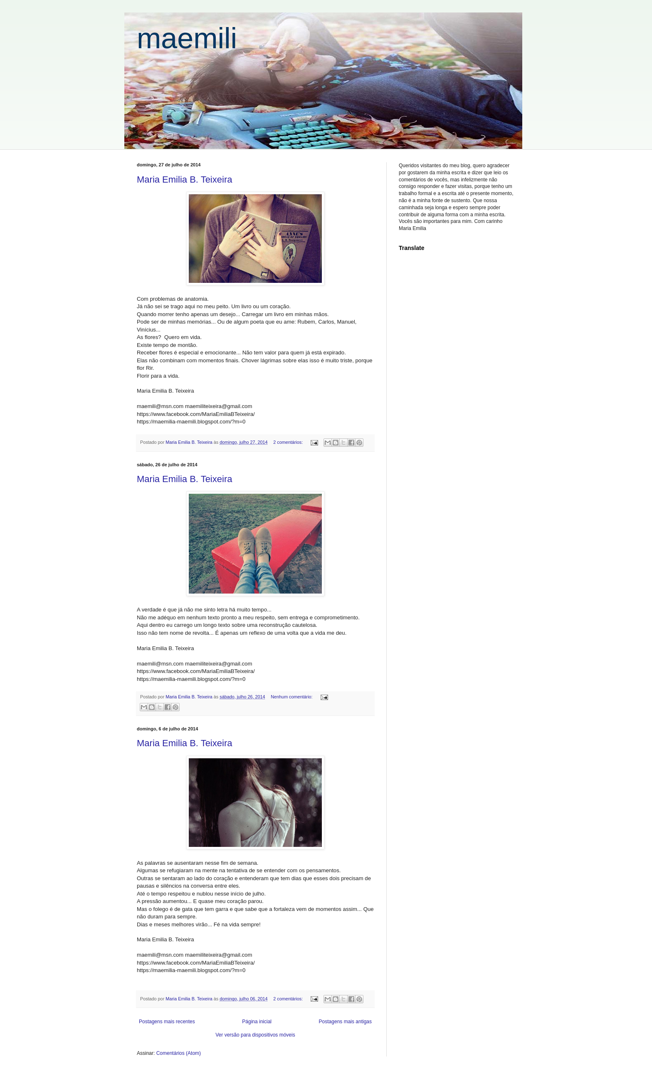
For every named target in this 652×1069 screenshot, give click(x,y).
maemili (187, 38)
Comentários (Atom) (178, 1053)
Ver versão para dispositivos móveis (255, 1035)
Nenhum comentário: (292, 696)
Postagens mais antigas (345, 1021)
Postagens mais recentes (167, 1021)
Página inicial (257, 1021)
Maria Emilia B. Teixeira (184, 179)
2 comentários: (288, 442)
